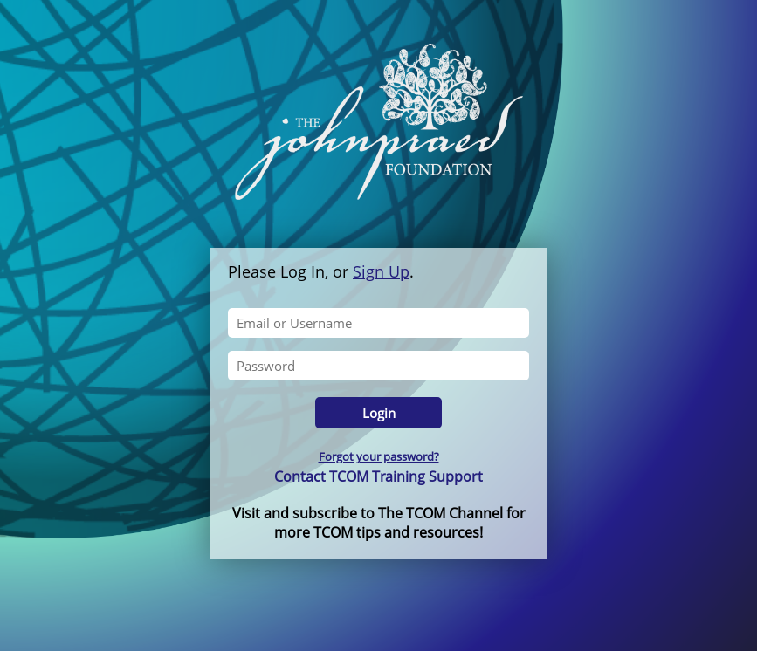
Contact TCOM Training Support (378, 476)
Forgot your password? (379, 456)
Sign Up (381, 271)
